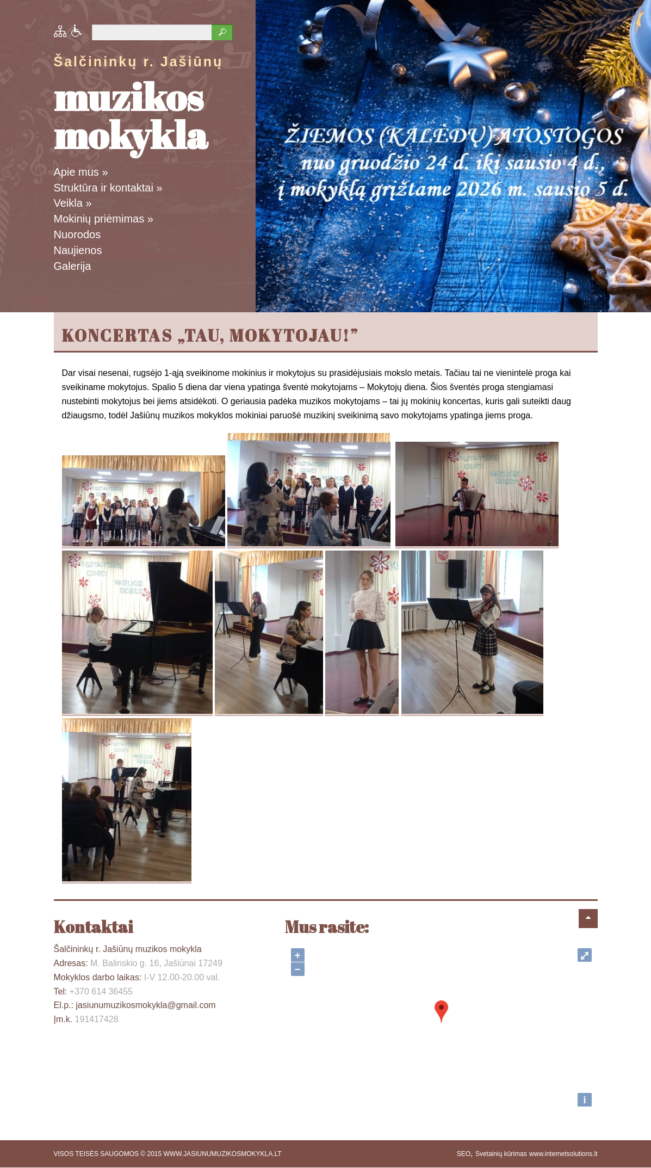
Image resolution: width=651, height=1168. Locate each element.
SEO (463, 1154)
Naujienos (78, 250)
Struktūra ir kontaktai (108, 188)
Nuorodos (77, 234)
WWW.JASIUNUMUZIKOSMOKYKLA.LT (223, 1154)
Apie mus (81, 172)
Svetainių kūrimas (501, 1154)
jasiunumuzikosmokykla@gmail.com (145, 1005)
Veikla (73, 203)
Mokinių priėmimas (103, 219)
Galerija (72, 266)
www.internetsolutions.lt (563, 1154)
